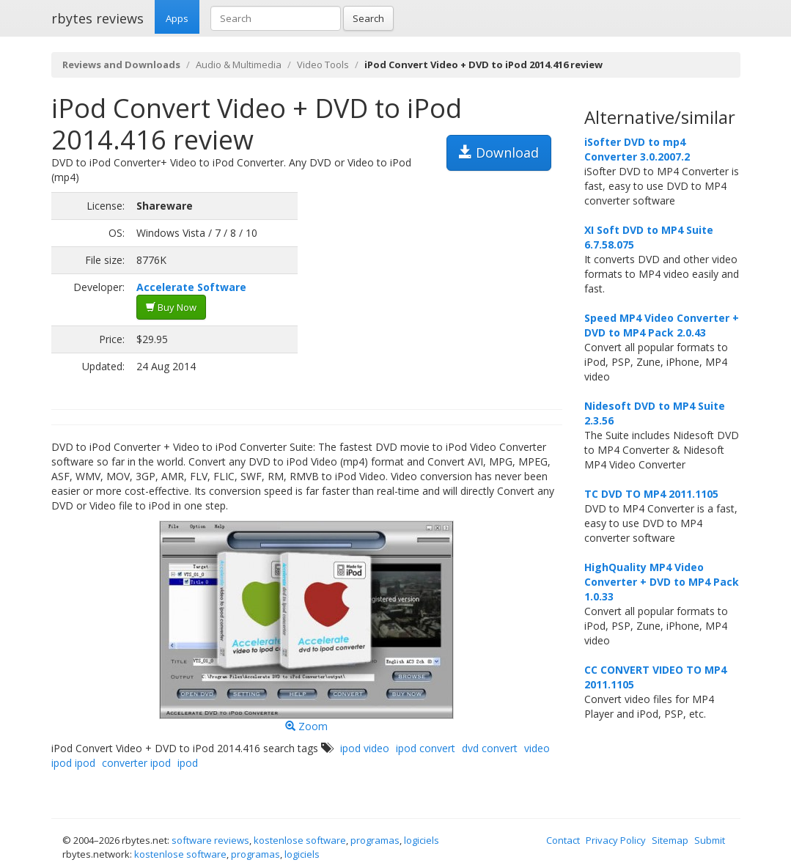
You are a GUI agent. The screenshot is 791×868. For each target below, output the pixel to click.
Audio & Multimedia (239, 64)
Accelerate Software (191, 287)
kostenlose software (300, 840)
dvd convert (490, 748)
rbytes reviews (97, 18)
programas (375, 840)
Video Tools (323, 64)
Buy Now (171, 307)
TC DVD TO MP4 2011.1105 (651, 494)
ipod (187, 763)
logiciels (421, 840)
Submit (709, 840)
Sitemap (670, 840)
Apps (177, 18)
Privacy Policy (616, 840)
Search (368, 18)
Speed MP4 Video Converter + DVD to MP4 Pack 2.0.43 (661, 325)
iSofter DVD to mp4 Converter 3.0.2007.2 (637, 149)
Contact (563, 840)
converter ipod (136, 763)
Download (499, 152)
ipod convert (425, 748)
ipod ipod (73, 763)
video (537, 748)
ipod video (364, 748)
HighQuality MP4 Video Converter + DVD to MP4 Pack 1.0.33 (661, 581)
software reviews (210, 840)
